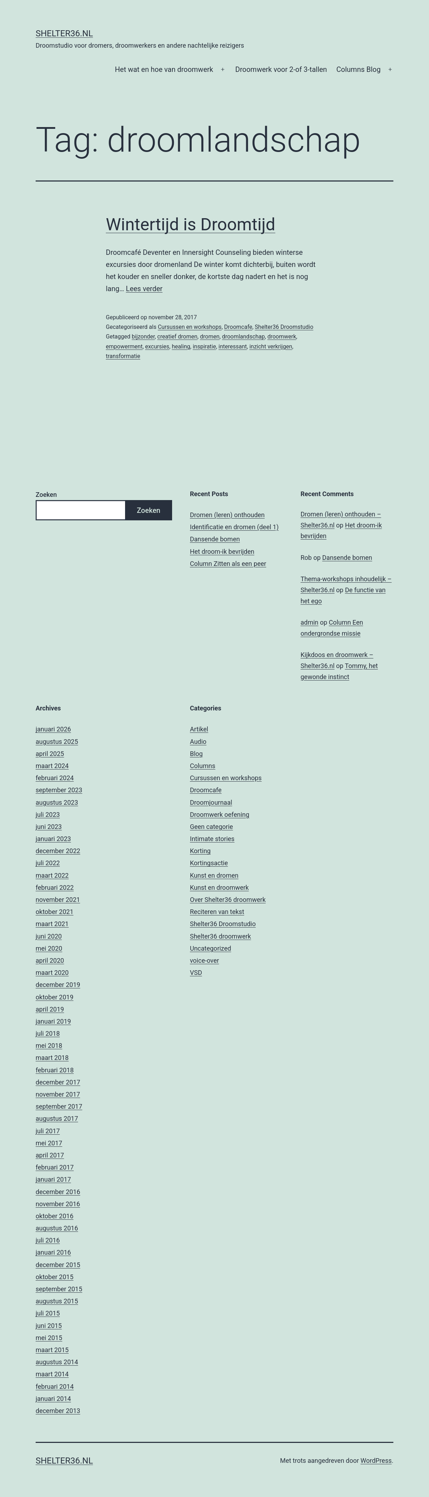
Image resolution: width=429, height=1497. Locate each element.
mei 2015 (49, 1337)
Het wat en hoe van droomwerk (164, 69)
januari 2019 (53, 1021)
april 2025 (50, 753)
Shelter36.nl (64, 33)
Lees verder (144, 288)
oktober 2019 (54, 997)
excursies (157, 346)
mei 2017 (49, 1143)
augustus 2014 (57, 1362)
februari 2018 (55, 1070)
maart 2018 (52, 1057)
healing (181, 346)
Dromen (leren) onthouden (227, 515)
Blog (196, 753)
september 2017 (59, 1106)
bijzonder (143, 336)
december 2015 (58, 1264)
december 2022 (58, 851)
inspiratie (204, 346)
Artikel (199, 729)
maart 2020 (52, 972)
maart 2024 (52, 765)
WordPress (376, 1460)
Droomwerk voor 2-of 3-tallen (281, 69)
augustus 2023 (57, 802)
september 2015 (59, 1289)
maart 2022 (52, 875)
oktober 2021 (54, 911)
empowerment (124, 346)
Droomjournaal (211, 802)
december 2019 (58, 984)
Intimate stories (212, 838)
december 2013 (58, 1410)
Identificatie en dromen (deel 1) (234, 527)
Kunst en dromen (214, 875)
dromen (209, 336)
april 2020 (50, 960)
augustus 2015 (57, 1301)
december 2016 (58, 1192)
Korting (200, 851)
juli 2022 (48, 863)
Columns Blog (358, 69)
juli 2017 (48, 1131)
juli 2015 (48, 1313)
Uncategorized (210, 948)
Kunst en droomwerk (219, 887)
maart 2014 (52, 1374)
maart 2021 (52, 924)
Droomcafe (238, 327)
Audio (198, 741)
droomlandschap (243, 336)
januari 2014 (53, 1398)
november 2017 (58, 1094)
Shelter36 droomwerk (220, 936)
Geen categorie (211, 826)
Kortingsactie (209, 863)
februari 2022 (55, 887)
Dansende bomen (215, 539)
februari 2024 (55, 778)
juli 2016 (48, 1240)
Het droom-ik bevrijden (222, 551)
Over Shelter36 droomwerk (228, 899)
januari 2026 (53, 729)
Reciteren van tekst (217, 911)
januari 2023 (53, 838)
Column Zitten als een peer (228, 563)
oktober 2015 (54, 1277)
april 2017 (50, 1155)
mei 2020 (49, 948)
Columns (202, 765)
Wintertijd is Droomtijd (190, 224)
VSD (196, 972)
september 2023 (59, 790)
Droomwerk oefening (219, 814)
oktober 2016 (54, 1216)
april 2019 (50, 1009)
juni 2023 (49, 826)
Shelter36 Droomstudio (284, 327)
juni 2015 (49, 1325)
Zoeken (46, 494)
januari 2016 (53, 1252)
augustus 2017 (57, 1118)
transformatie (123, 356)
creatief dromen (177, 336)
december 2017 (58, 1082)
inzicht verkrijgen (270, 346)
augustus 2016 (57, 1228)
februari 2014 (55, 1386)
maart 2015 (52, 1350)
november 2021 (58, 899)
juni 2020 (49, 936)
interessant (232, 346)
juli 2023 (48, 814)
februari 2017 (55, 1167)
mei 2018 (49, 1045)
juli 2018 (48, 1033)
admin (310, 622)
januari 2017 (53, 1179)
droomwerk (281, 336)
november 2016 (58, 1204)
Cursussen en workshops (190, 327)
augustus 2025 (57, 741)
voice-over (204, 960)
